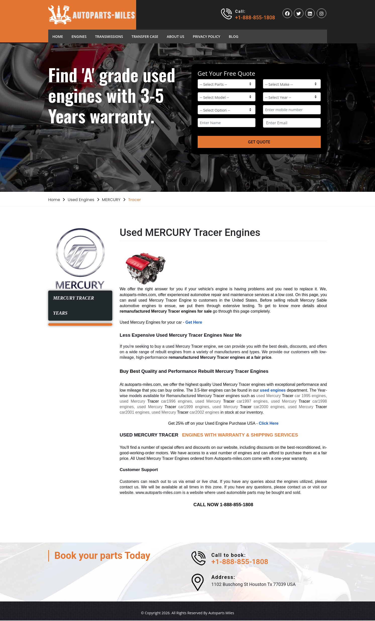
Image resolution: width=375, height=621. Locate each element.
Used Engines (81, 200)
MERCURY (111, 200)
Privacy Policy (206, 36)
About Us (175, 36)
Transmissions (109, 36)
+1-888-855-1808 (255, 18)
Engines (79, 36)
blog (233, 36)
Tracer (134, 200)
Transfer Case (145, 36)
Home (59, 36)
